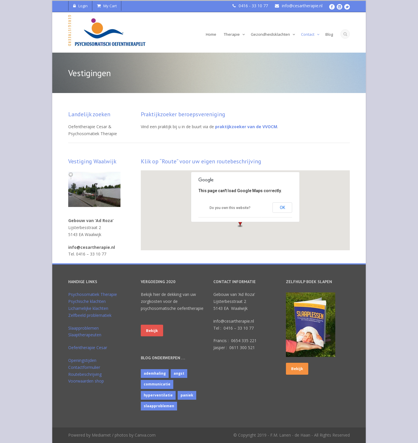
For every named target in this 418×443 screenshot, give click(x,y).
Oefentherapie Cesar (87, 347)
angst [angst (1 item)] (179, 373)
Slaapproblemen (83, 328)
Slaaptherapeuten (84, 334)
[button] (244, 222)
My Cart (107, 5)
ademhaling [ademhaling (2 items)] (155, 373)
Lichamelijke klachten (88, 308)
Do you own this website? (230, 208)
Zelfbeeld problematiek (89, 315)
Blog (329, 34)
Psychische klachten (87, 301)
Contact (307, 34)
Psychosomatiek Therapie (92, 294)
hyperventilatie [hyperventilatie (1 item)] (158, 395)
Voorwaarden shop (86, 381)
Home (211, 34)
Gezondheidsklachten (270, 34)
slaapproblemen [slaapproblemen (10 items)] (159, 405)
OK (282, 207)
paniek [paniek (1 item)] (187, 395)
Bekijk (152, 330)
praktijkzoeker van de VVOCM (246, 126)
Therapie (232, 34)
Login (80, 5)
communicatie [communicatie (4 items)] (157, 384)
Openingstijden (82, 360)
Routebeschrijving (85, 374)
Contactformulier (84, 367)
